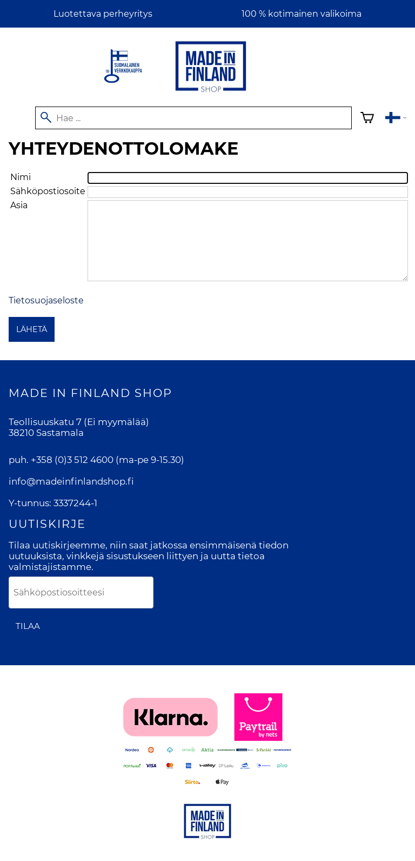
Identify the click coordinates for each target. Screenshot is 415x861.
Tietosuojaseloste (46, 300)
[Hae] (193, 118)
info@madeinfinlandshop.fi (71, 481)
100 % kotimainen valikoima (302, 14)
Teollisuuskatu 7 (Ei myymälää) (79, 421)
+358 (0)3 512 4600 (72, 459)
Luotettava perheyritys (102, 14)
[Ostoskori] (367, 119)
